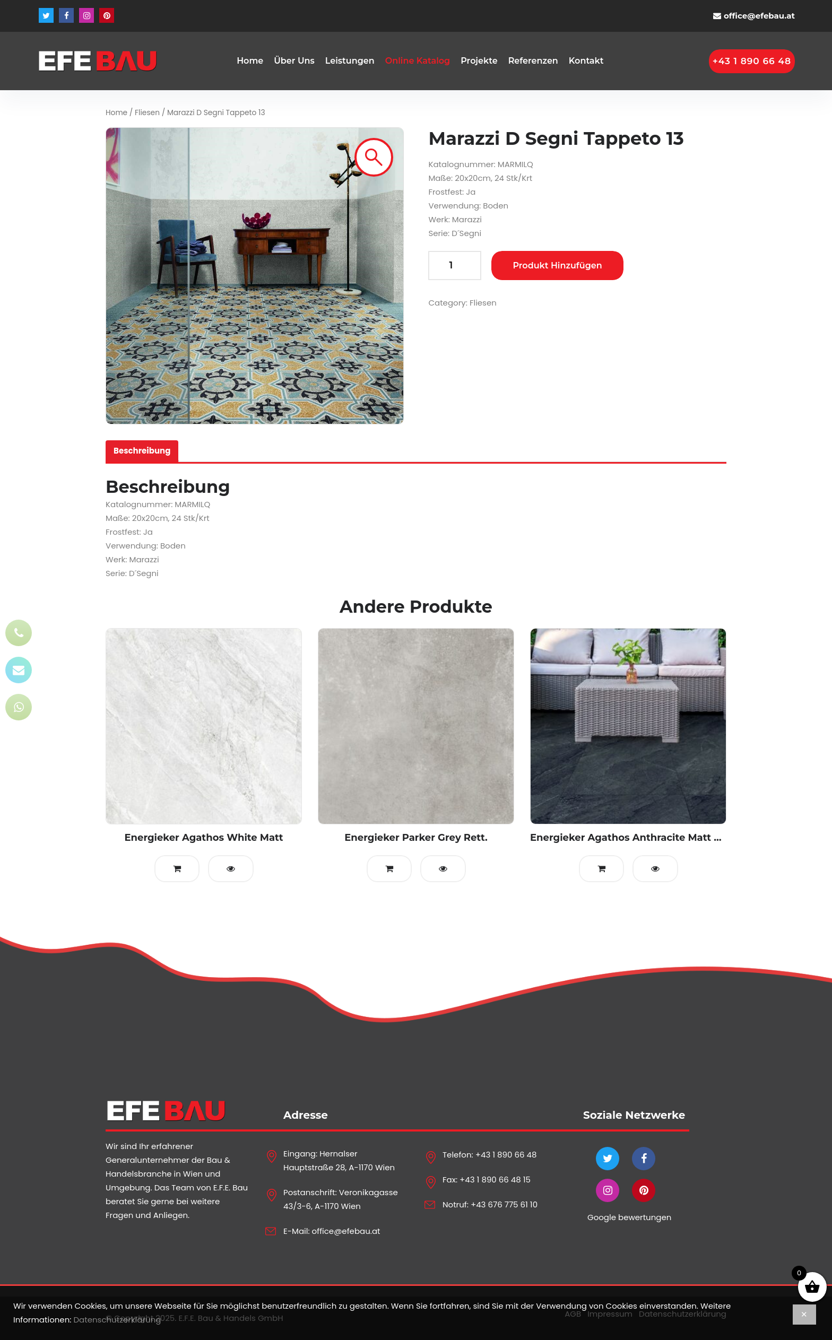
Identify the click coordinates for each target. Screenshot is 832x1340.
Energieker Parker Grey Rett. (415, 837)
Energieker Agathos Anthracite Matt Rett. (634, 837)
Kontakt (586, 61)
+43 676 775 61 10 (504, 1204)
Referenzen (533, 61)
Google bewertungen (629, 1217)
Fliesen (147, 113)
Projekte (479, 61)
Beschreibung (142, 450)
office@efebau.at (759, 16)
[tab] (142, 451)
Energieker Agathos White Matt (203, 837)
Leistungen (350, 61)
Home (250, 61)
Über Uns (294, 61)
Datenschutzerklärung (117, 1319)
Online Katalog (417, 61)
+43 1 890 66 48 (506, 1154)
